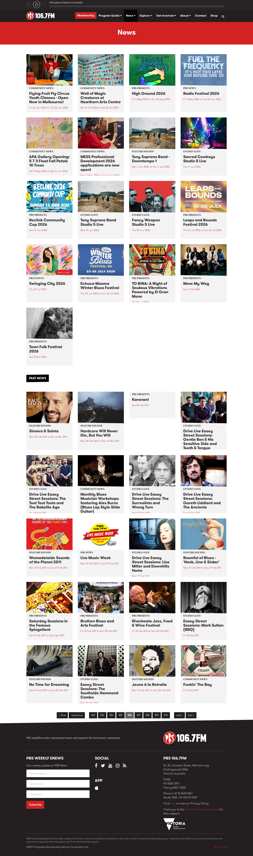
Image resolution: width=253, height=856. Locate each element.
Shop (214, 16)
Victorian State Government (202, 809)
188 (147, 715)
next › (179, 715)
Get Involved (166, 16)
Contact (200, 16)
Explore (146, 16)
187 (138, 715)
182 (93, 715)
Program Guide (110, 16)
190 (166, 715)
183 (102, 715)
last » (191, 715)
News (130, 16)
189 (157, 715)
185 (120, 715)
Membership (85, 15)
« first (62, 715)
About (185, 16)
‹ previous (77, 715)
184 (111, 715)
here (173, 803)
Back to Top (220, 847)
